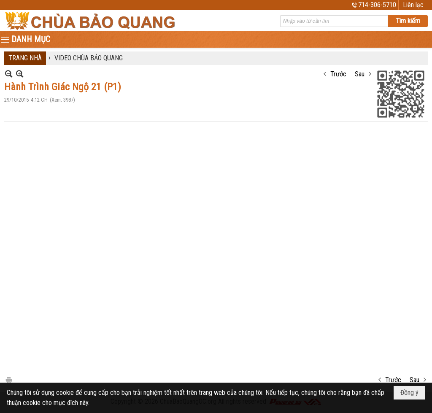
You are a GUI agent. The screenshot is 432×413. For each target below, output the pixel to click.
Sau (359, 74)
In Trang (8, 379)
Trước (338, 74)
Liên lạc (413, 5)
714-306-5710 (377, 5)
